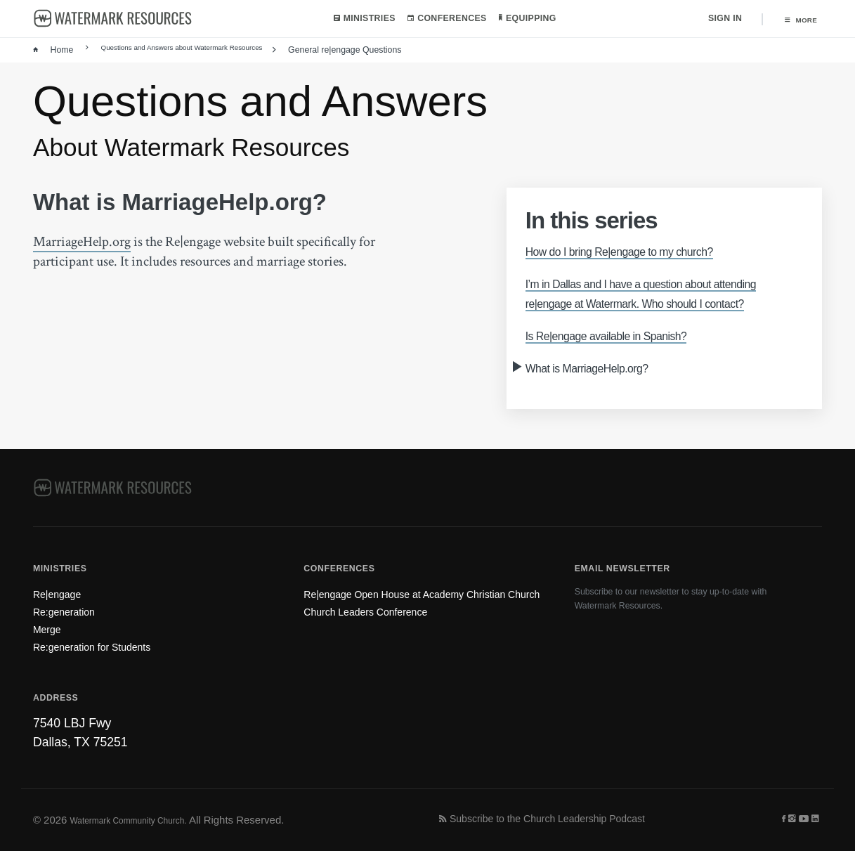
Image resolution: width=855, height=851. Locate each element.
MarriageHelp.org (82, 243)
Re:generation (72, 599)
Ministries (360, 19)
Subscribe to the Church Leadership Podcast (568, 819)
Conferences (442, 19)
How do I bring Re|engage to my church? (645, 252)
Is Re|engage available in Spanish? (628, 356)
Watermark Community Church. (143, 819)
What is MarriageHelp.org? (604, 388)
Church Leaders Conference (381, 611)
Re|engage (63, 577)
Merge (50, 621)
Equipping (523, 19)
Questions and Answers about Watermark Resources (195, 51)
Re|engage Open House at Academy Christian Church (404, 583)
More (796, 20)
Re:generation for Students (107, 644)
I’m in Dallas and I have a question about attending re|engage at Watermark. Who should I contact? (664, 304)
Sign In (716, 19)
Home (53, 51)
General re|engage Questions (381, 51)
